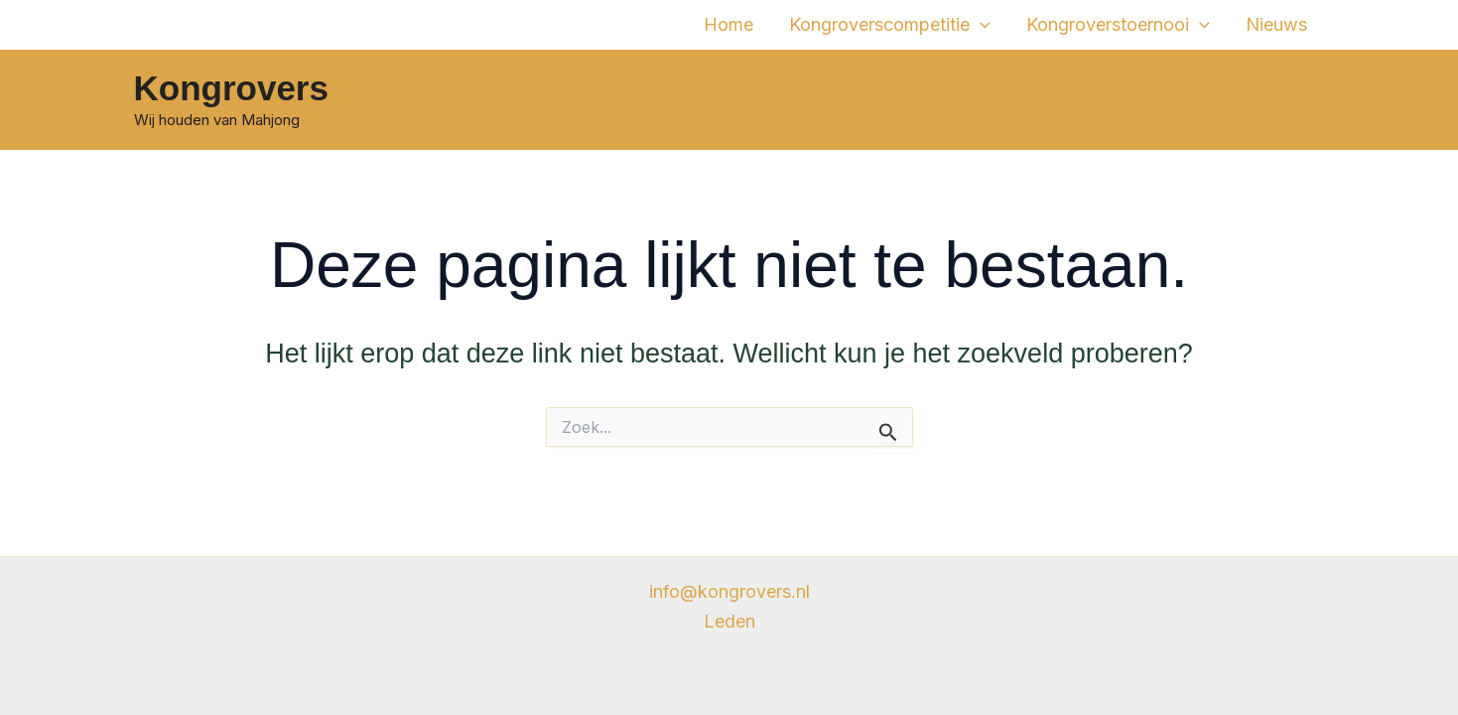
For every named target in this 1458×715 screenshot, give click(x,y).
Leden (729, 621)
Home (728, 24)
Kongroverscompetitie (890, 25)
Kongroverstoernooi (1118, 25)
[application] (980, 25)
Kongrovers (231, 88)
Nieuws (1276, 24)
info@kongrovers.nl (729, 591)
